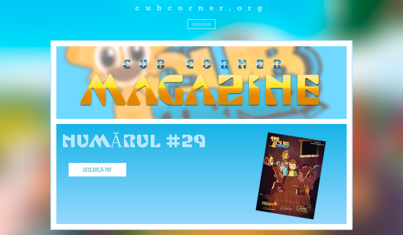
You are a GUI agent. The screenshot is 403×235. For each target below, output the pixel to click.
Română (202, 24)
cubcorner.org (201, 7)
